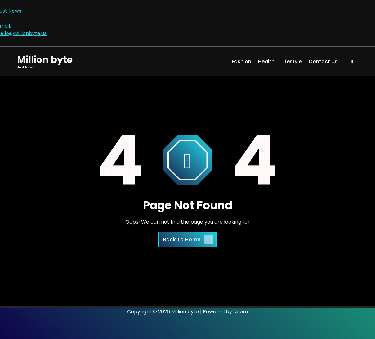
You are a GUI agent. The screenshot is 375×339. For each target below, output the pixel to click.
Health (266, 61)
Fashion (241, 61)
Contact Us (323, 61)
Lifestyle (291, 61)
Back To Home (188, 239)
